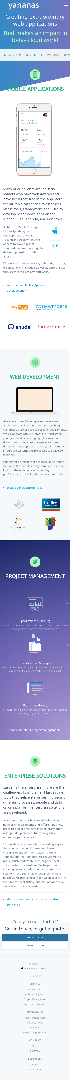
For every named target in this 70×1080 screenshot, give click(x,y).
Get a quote (35, 937)
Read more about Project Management (34, 730)
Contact (35, 1064)
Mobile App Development (23, 55)
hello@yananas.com (35, 968)
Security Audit (35, 1022)
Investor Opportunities (35, 1032)
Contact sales (35, 945)
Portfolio (35, 1050)
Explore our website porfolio (24, 487)
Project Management (35, 1017)
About (35, 1046)
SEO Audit (35, 1027)
